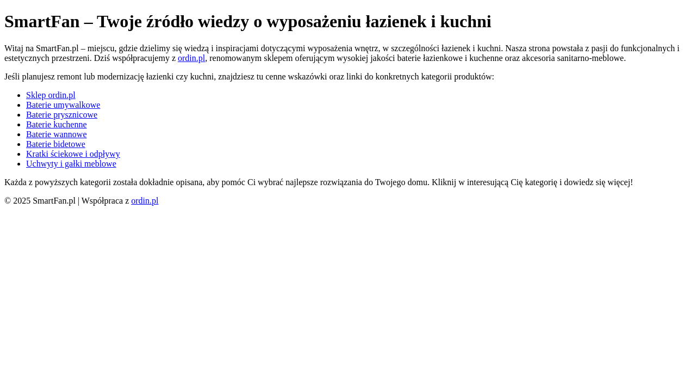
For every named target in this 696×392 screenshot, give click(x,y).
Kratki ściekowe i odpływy (73, 153)
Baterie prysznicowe (61, 114)
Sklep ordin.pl (51, 95)
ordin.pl (191, 58)
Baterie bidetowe (55, 144)
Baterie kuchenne (56, 124)
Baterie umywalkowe (63, 104)
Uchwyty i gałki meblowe (71, 163)
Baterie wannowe (56, 134)
